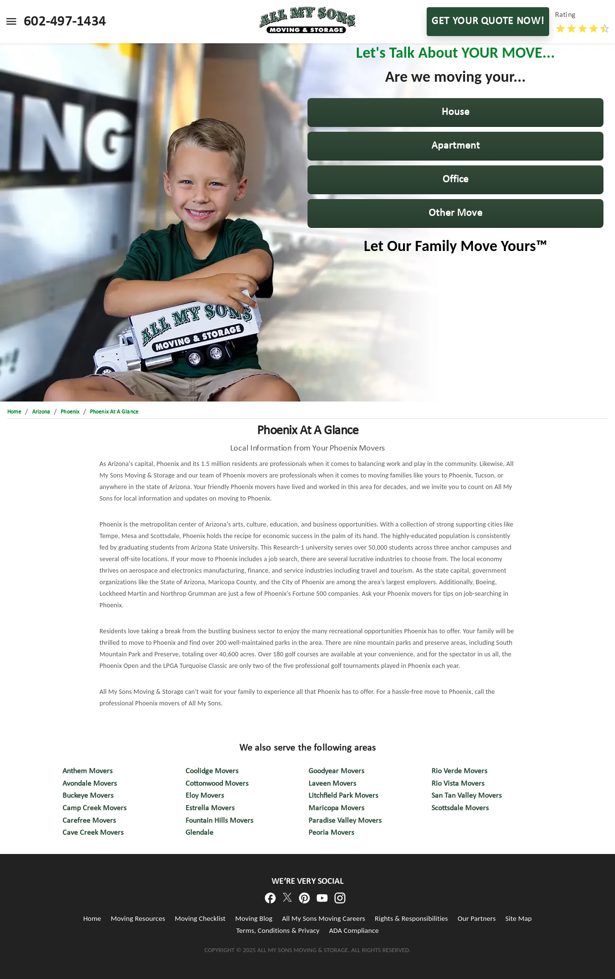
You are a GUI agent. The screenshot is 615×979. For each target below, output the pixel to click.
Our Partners (476, 918)
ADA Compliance (354, 930)
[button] (455, 112)
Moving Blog (253, 918)
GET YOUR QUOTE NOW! (488, 21)
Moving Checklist (200, 918)
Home (92, 918)
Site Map (518, 918)
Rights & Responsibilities (411, 918)
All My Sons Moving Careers (323, 918)
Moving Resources (138, 918)
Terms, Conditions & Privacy (278, 930)
